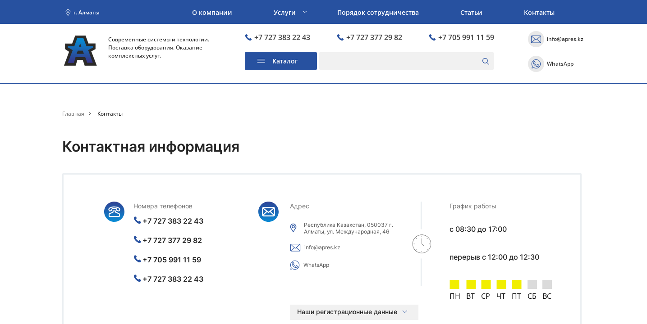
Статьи (471, 12)
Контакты (539, 12)
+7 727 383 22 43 (277, 37)
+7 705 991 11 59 (461, 37)
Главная (73, 113)
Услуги (285, 12)
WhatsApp (560, 64)
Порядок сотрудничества (378, 12)
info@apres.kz (565, 39)
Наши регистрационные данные (347, 311)
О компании (212, 12)
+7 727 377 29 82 (369, 37)
